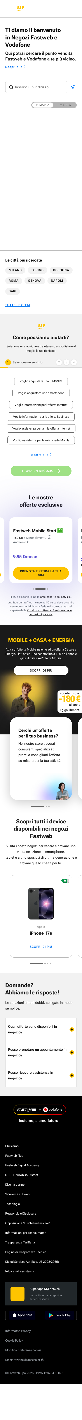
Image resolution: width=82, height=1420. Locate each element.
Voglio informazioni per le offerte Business (41, 416)
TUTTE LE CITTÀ (17, 305)
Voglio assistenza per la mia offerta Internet (41, 428)
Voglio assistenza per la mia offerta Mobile (41, 440)
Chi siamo (12, 1146)
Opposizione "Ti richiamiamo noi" (27, 1223)
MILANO (15, 270)
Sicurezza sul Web (17, 1194)
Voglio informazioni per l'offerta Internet (41, 405)
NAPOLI (57, 280)
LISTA (65, 104)
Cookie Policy (14, 1340)
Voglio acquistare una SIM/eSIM (41, 381)
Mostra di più (41, 454)
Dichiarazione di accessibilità (24, 1360)
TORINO (37, 270)
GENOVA (35, 280)
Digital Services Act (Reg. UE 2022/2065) (32, 1261)
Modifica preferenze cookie (23, 1350)
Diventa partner (15, 1184)
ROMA (14, 280)
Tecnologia (12, 1204)
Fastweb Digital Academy (22, 1165)
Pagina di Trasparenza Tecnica (25, 1252)
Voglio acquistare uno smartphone (41, 393)
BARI (12, 291)
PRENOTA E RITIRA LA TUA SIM (41, 573)
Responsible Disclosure (20, 1213)
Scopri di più (15, 67)
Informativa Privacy (18, 1331)
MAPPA (42, 104)
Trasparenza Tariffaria (20, 1242)
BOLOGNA (61, 270)
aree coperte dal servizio (55, 596)
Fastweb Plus (14, 1155)
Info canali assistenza (19, 1271)
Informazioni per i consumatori (25, 1232)
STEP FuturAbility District (21, 1175)
